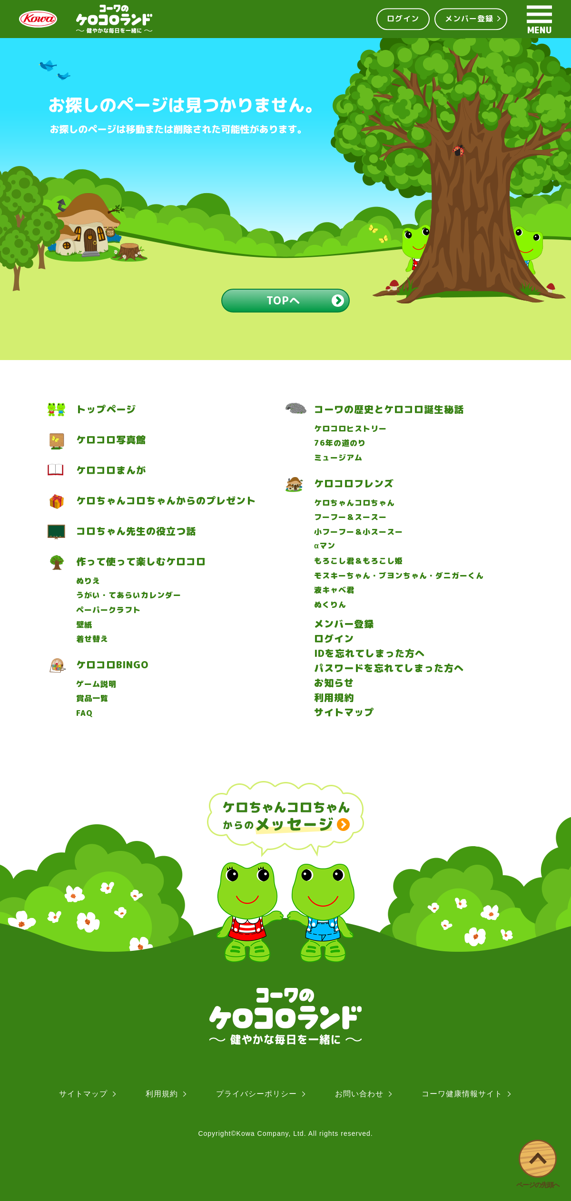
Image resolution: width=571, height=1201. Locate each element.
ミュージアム (338, 458)
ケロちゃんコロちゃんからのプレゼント (166, 500)
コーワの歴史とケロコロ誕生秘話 (389, 409)
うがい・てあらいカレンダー (128, 595)
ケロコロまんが (111, 470)
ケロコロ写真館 (111, 439)
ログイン (403, 18)
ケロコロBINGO (112, 664)
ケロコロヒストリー (350, 429)
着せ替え (92, 639)
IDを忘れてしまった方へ (369, 653)
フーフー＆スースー (350, 517)
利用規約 (334, 697)
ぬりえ (88, 581)
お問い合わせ (359, 1094)
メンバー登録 (469, 18)
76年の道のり (340, 443)
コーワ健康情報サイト (462, 1094)
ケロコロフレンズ (354, 483)
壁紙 (84, 625)
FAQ (84, 713)
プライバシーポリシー (256, 1094)
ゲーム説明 (96, 684)
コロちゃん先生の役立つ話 (136, 531)
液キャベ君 (334, 590)
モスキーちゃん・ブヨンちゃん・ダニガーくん (399, 576)
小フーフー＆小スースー (358, 532)
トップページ (106, 409)
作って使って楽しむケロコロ (141, 561)
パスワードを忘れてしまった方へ (389, 668)
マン (324, 546)
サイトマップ (344, 712)
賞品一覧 (92, 698)
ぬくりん (330, 605)
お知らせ (334, 682)
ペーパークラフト (108, 610)
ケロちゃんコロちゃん (354, 503)
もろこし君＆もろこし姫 (358, 561)
